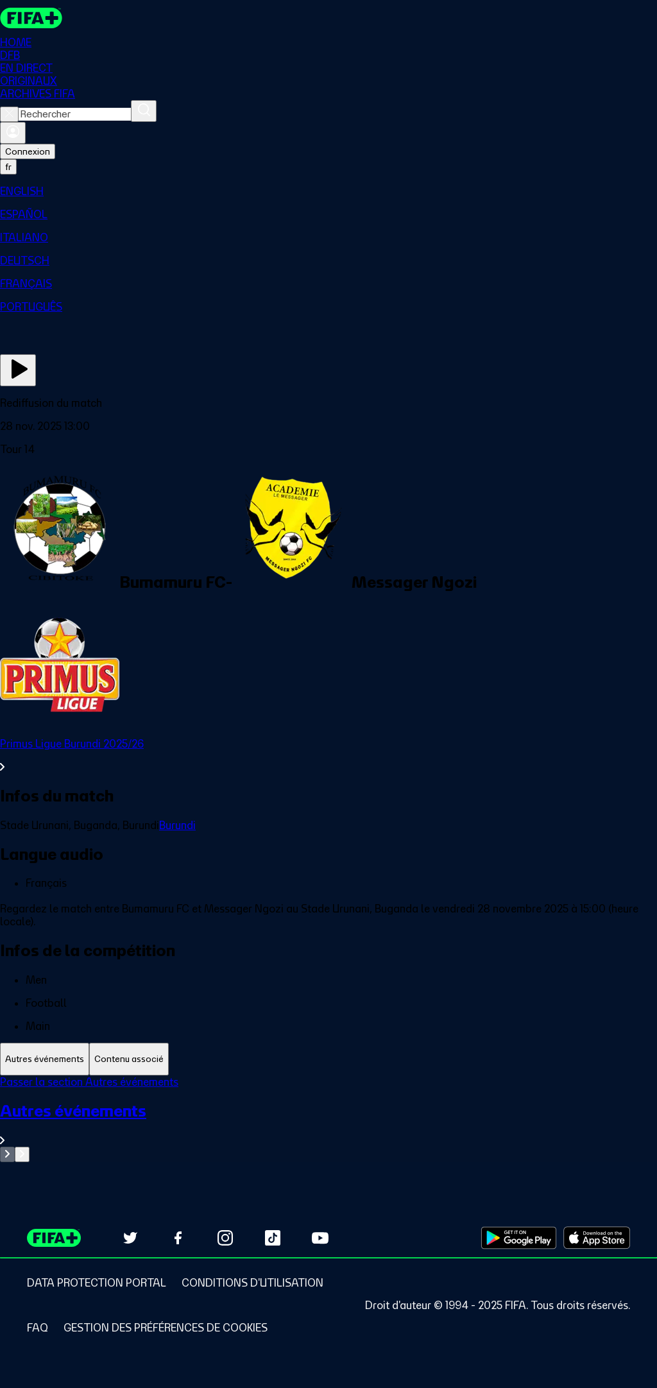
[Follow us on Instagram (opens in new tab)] (225, 1238)
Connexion (27, 151)
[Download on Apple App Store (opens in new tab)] (596, 1238)
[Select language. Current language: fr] (8, 167)
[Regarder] (18, 370)
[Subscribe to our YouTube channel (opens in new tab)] (320, 1238)
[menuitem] (328, 191)
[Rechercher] (144, 111)
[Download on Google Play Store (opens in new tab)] (519, 1238)
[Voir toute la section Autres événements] (328, 1124)
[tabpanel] (328, 1118)
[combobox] (75, 114)
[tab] (44, 1059)
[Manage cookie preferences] (166, 1327)
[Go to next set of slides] (22, 1154)
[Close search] (9, 114)
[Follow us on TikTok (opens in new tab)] (273, 1238)
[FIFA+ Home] (31, 18)
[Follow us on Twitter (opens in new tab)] (130, 1238)
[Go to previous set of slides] (7, 1154)
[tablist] (328, 1059)
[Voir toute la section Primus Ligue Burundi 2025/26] (328, 755)
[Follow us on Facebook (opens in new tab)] (178, 1238)
